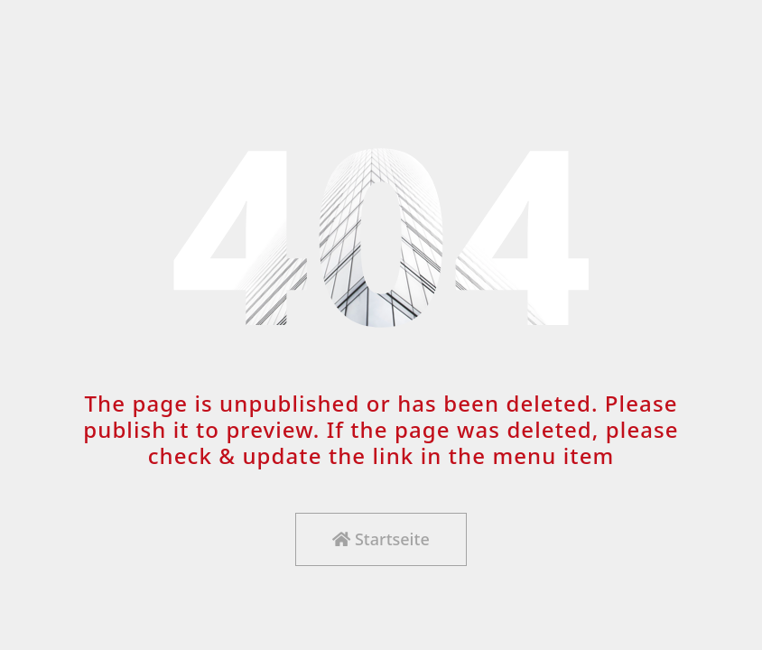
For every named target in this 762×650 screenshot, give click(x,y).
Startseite (380, 539)
